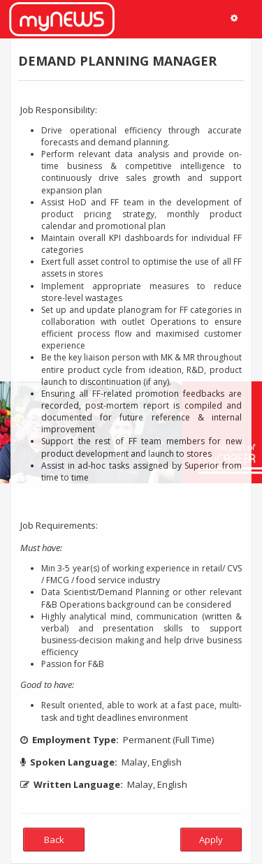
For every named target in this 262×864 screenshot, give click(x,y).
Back (54, 839)
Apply (211, 839)
